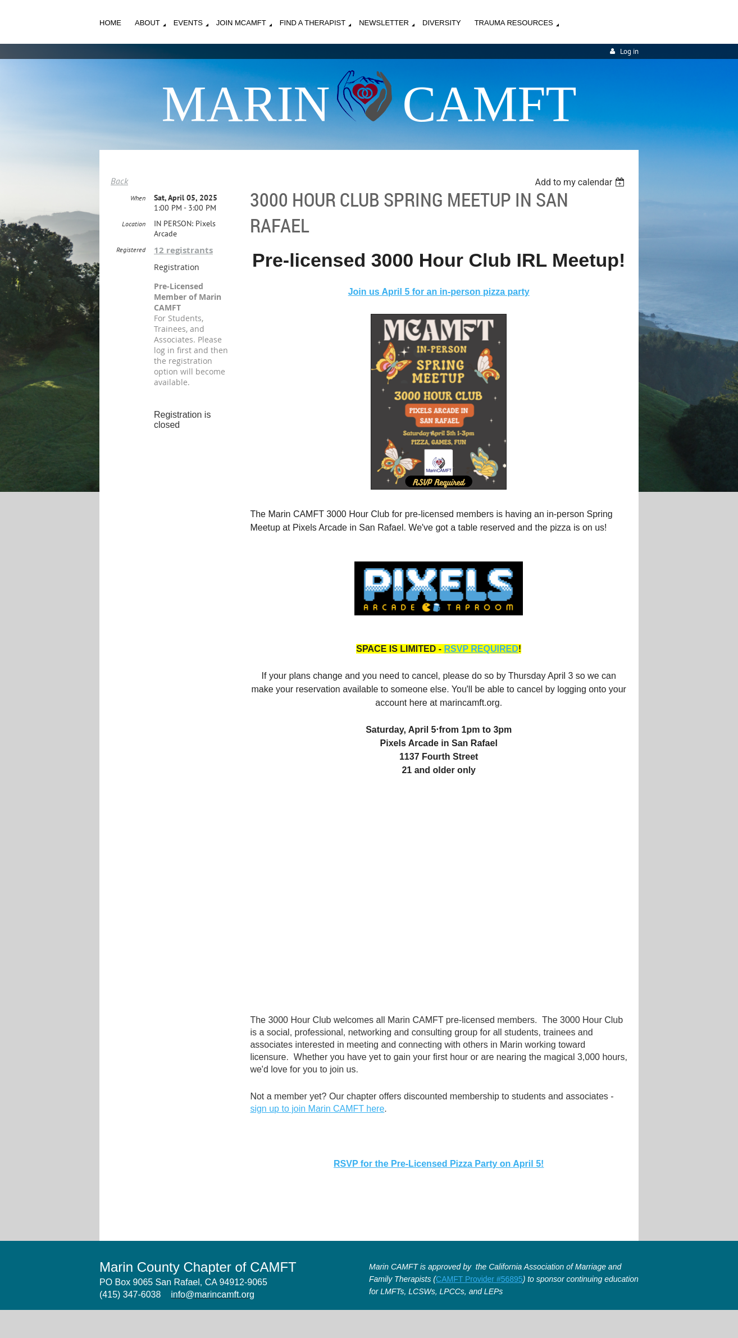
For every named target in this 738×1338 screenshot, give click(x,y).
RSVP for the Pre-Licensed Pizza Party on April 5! (439, 1163)
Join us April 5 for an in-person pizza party (439, 291)
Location (133, 224)
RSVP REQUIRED (481, 649)
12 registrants (183, 250)
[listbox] (581, 182)
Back (119, 180)
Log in (629, 51)
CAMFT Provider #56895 (479, 1279)
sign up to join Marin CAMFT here (317, 1108)
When (137, 198)
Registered (130, 249)
